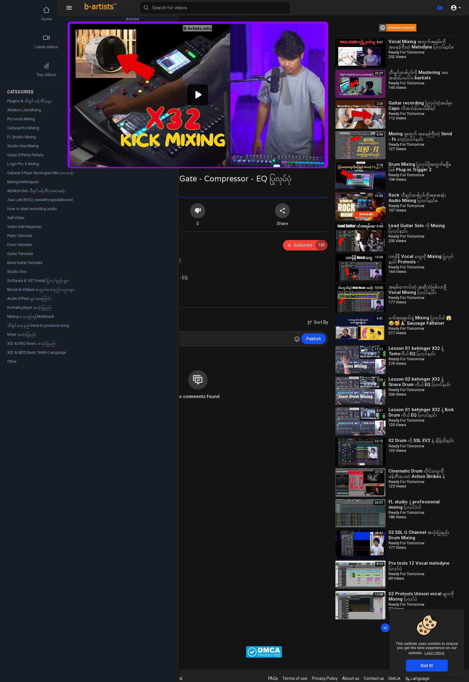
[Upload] (440, 8)
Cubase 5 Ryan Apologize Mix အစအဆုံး (40, 173)
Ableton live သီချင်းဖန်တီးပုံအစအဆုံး (36, 191)
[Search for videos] (235, 8)
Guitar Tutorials (20, 253)
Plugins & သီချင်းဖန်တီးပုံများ (30, 101)
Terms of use (304, 678)
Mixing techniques (23, 182)
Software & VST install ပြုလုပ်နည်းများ (38, 280)
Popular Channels (57, 69)
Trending (56, 41)
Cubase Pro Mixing (23, 128)
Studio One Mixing (23, 146)
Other (11, 361)
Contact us (383, 678)
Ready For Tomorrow (131, 235)
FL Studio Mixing (21, 137)
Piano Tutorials (19, 235)
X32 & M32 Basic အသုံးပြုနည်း (138, 278)
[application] (210, 91)
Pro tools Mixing (21, 119)
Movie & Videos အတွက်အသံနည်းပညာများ (41, 289)
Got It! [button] (427, 665)
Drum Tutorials (19, 244)
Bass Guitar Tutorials (24, 262)
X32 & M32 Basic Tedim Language (36, 352)
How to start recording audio (32, 208)
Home (21, 13)
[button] (456, 8)
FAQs (282, 678)
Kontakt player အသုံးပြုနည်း (29, 307)
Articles (56, 13)
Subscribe (313, 238)
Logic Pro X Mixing (23, 164)
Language (427, 678)
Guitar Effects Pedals (25, 155)
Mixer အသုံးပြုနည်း (21, 334)
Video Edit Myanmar (24, 226)
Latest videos (21, 41)
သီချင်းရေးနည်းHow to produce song (38, 325)
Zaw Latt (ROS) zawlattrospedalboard (40, 200)
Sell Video (16, 217)
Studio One (16, 271)
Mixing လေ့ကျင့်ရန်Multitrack (30, 316)
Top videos (21, 69)
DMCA (404, 678)
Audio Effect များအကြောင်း (29, 298)
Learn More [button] (434, 653)
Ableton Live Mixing (24, 110)
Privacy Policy (334, 678)
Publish (320, 331)
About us (360, 678)
